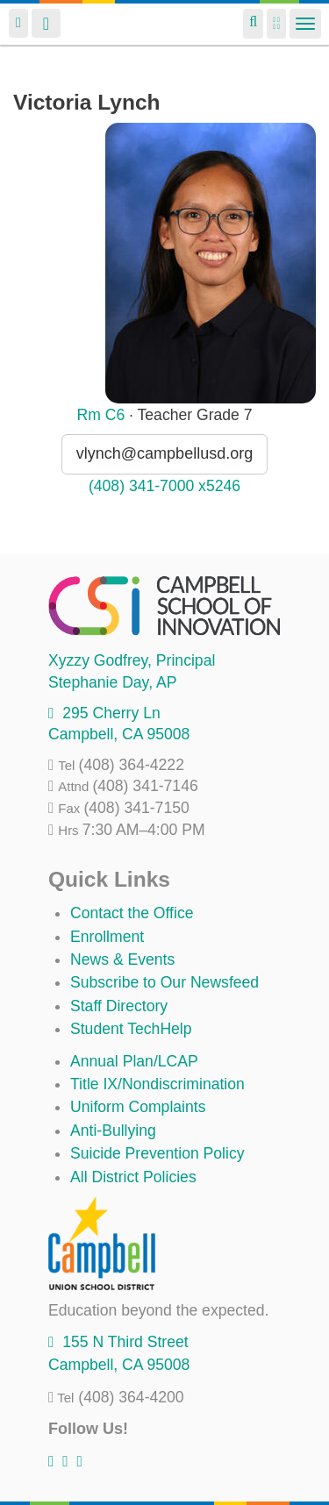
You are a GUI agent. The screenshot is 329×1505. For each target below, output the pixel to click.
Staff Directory (119, 1006)
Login (18, 23)
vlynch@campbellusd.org (164, 453)
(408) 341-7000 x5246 (164, 486)
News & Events (122, 959)
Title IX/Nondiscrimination (157, 1084)
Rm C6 (100, 415)
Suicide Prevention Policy (157, 1153)
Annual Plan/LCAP (134, 1061)
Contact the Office (132, 913)
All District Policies (133, 1177)
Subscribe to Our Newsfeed (164, 982)
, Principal (131, 660)
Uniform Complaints (137, 1107)
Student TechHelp (131, 1029)
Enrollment (107, 936)
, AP (112, 682)
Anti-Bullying (113, 1130)
